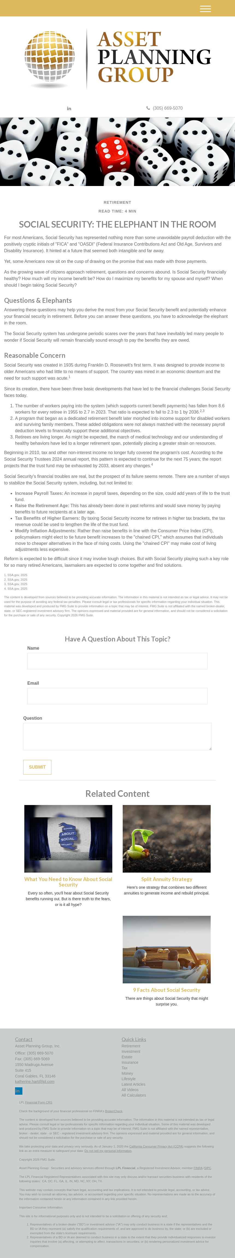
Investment (131, 1051)
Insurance (130, 1062)
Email (33, 683)
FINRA (198, 1168)
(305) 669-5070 (164, 108)
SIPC (207, 1168)
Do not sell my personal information (107, 1150)
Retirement (131, 1046)
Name (33, 648)
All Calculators (134, 1095)
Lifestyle (129, 1079)
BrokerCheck (114, 1111)
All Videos (130, 1090)
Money (127, 1073)
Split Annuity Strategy (166, 879)
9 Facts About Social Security (166, 990)
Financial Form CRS (38, 1102)
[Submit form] (37, 767)
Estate (127, 1057)
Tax (125, 1068)
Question (32, 718)
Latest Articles (133, 1084)
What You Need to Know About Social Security (68, 882)
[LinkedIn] (69, 109)
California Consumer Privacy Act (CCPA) (156, 1146)
